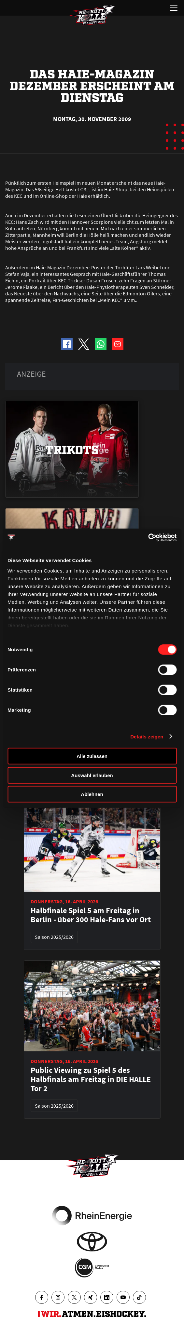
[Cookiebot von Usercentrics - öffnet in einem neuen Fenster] (148, 537)
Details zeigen (146, 736)
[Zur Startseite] (92, 15)
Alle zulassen (92, 756)
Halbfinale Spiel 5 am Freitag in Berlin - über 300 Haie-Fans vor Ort (91, 915)
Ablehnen (92, 794)
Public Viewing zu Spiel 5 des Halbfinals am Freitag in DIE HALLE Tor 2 (91, 1079)
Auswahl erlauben (92, 775)
